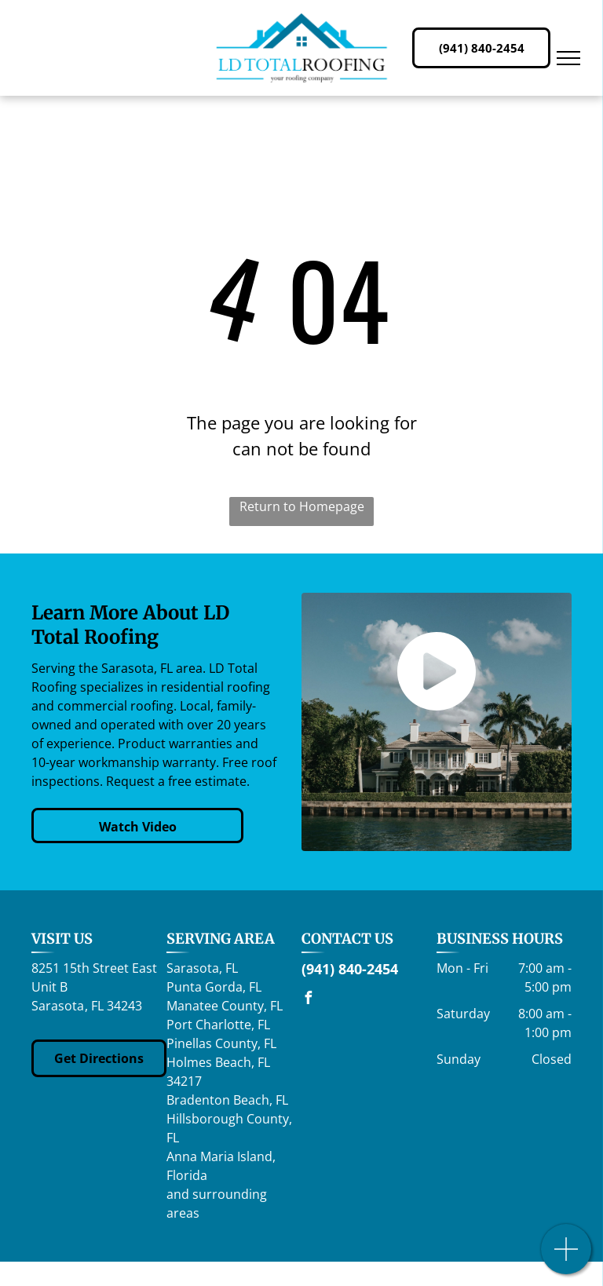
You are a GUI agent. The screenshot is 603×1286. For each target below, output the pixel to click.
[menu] (568, 58)
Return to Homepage (301, 506)
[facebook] (308, 1000)
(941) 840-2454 (350, 968)
